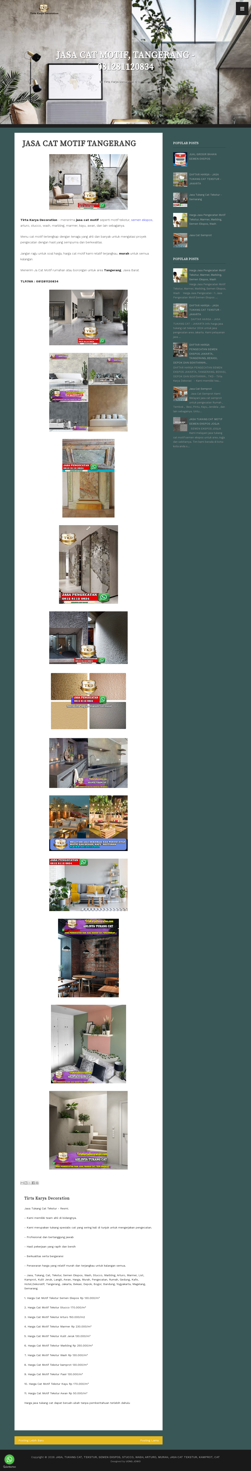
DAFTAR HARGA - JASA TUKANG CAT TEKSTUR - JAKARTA (205, 179)
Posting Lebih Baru (31, 1440)
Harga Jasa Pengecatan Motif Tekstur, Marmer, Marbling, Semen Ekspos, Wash (207, 219)
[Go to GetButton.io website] (9, 1467)
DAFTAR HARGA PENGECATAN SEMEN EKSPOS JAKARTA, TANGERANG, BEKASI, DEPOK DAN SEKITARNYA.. (195, 353)
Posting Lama (149, 1440)
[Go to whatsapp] (9, 1459)
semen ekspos (141, 220)
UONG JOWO (133, 1461)
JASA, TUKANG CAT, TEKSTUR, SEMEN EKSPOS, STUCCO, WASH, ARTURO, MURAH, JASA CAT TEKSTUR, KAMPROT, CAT (137, 1456)
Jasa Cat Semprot (200, 235)
